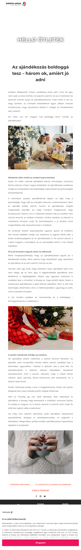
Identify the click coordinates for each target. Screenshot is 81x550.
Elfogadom (41, 543)
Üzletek (40, 504)
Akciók (65, 504)
